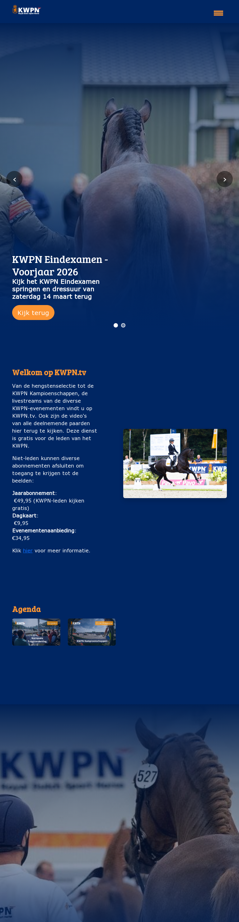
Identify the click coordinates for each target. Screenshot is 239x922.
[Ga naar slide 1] (116, 325)
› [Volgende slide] (225, 178)
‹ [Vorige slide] (14, 178)
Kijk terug (33, 312)
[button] (36, 646)
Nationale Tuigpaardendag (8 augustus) (36, 659)
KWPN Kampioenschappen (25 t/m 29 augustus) (91, 663)
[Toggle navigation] (218, 10)
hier (28, 550)
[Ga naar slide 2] (123, 325)
